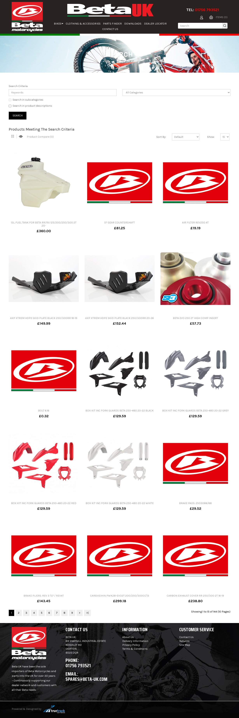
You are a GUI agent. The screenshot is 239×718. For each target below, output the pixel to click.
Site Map (184, 645)
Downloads (133, 23)
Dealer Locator (155, 23)
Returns (184, 641)
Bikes (58, 23)
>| (87, 612)
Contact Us (110, 29)
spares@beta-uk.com (86, 679)
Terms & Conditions (135, 648)
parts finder (112, 23)
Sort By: (161, 137)
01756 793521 (207, 10)
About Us (128, 637)
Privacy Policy (131, 645)
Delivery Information (135, 641)
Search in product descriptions (30, 105)
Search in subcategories (26, 99)
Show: (210, 137)
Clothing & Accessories (83, 23)
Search (123, 62)
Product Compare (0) (40, 136)
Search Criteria (18, 86)
